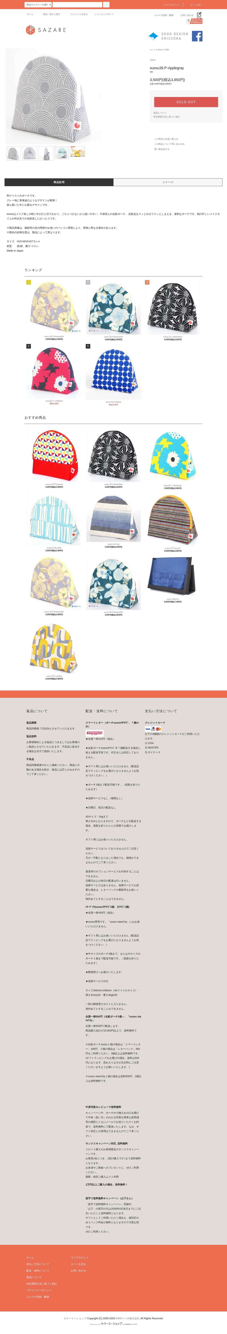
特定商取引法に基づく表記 (166, 117)
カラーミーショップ (75, 1318)
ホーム (30, 14)
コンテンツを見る (77, 14)
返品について (160, 113)
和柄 (167, 50)
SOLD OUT (186, 102)
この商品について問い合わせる (167, 144)
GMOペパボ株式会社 (128, 1318)
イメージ (168, 182)
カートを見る (78, 1264)
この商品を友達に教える (164, 139)
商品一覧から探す (49, 14)
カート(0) (193, 5)
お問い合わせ (185, 15)
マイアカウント (169, 5)
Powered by (113, 1324)
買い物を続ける (159, 149)
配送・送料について (37, 1270)
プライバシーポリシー (39, 1290)
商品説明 (59, 182)
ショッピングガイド (104, 14)
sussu (160, 50)
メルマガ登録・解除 (162, 15)
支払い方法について (37, 1264)
